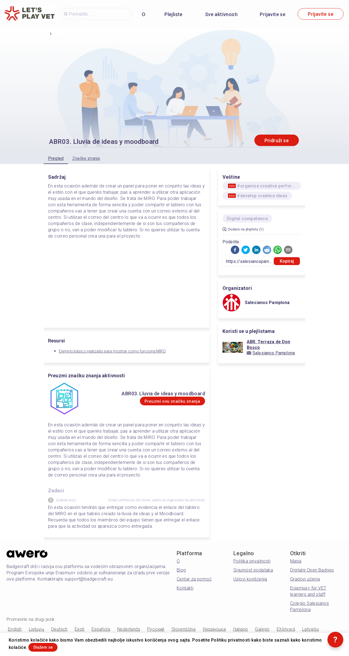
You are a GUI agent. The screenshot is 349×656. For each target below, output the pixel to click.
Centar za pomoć (194, 579)
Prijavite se (272, 14)
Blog (181, 570)
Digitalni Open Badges (312, 570)
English (15, 629)
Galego (262, 629)
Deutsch (59, 629)
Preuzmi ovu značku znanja (163, 401)
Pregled (56, 158)
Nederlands (128, 629)
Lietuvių (36, 629)
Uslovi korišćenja (250, 579)
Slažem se (49, 646)
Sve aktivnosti (221, 14)
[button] (235, 249)
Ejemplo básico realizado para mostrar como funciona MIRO (112, 351)
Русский (155, 629)
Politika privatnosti (251, 561)
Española (101, 629)
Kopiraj (287, 261)
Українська (214, 629)
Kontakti (185, 588)
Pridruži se (276, 140)
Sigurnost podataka (253, 570)
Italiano (240, 629)
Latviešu (310, 629)
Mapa (296, 561)
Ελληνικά (286, 629)
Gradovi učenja (305, 579)
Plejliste (173, 14)
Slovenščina (183, 629)
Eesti (80, 629)
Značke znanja (86, 158)
